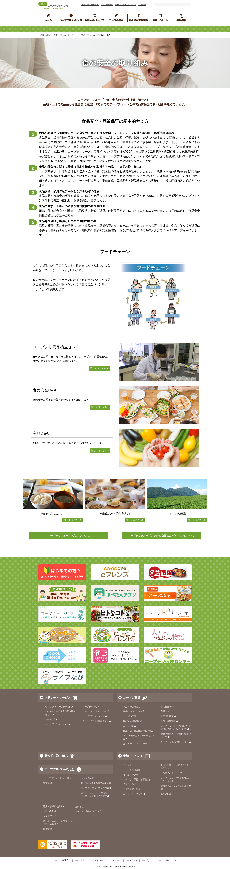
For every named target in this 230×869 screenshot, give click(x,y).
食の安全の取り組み (132, 721)
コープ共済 (51, 719)
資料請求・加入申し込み (125, 5)
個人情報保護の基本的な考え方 (96, 783)
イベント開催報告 (131, 770)
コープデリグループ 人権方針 (96, 788)
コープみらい (80, 860)
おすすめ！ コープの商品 (135, 743)
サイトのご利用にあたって (88, 811)
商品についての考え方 (134, 711)
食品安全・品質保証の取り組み (139, 731)
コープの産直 (129, 716)
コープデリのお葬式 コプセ (96, 721)
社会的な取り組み (56, 756)
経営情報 (47, 783)
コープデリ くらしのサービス (96, 711)
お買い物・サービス (58, 697)
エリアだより (167, 794)
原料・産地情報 (169, 721)
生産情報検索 (168, 716)
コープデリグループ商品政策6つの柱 (69, 535)
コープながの (147, 860)
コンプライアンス (89, 778)
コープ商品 (129, 726)
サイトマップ (49, 816)
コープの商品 (83, 35)
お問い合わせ (107, 5)
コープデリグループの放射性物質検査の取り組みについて (161, 535)
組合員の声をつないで (171, 773)
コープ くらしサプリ (134, 794)
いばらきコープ (98, 860)
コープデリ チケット (93, 706)
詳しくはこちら (99, 368)
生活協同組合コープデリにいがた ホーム (55, 35)
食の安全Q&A (167, 706)
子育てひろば (129, 784)
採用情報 (142, 5)
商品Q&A (165, 711)
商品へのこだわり (131, 706)
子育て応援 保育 (131, 789)
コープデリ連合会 (62, 860)
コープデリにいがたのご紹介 (57, 778)
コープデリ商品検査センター (176, 742)
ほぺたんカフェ (130, 774)
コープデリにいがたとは (60, 769)
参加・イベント (133, 756)
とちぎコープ (115, 860)
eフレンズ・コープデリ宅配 (59, 706)
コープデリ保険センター (58, 724)
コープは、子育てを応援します (138, 779)
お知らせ (79, 806)
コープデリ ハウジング (94, 716)
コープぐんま (131, 860)
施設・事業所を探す (90, 5)
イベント (127, 765)
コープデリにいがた (167, 860)
